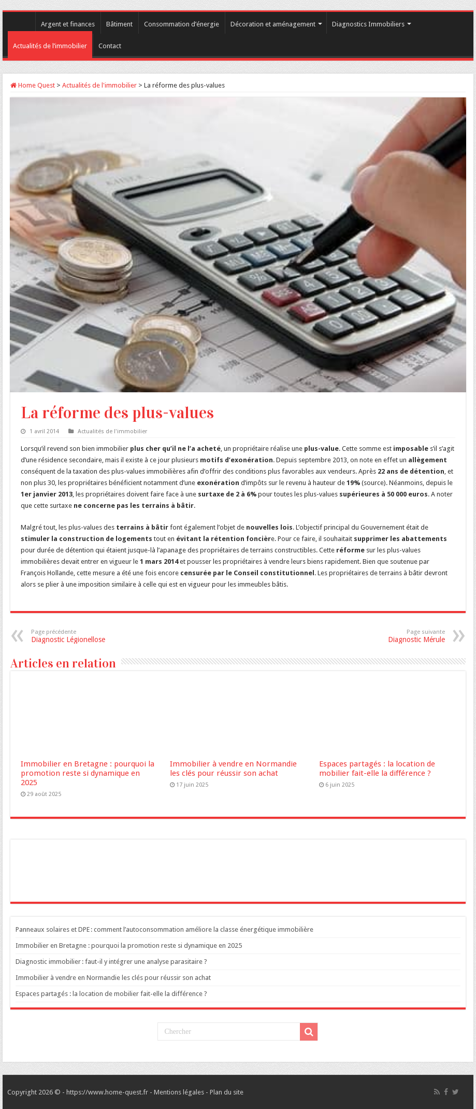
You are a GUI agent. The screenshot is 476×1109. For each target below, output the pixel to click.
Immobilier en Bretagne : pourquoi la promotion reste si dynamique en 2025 (87, 773)
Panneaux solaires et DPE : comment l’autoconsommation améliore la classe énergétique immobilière (164, 929)
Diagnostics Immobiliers (368, 24)
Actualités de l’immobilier (50, 46)
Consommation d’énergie (181, 24)
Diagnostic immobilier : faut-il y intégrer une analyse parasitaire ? (111, 961)
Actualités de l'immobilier (99, 85)
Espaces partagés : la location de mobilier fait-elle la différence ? (377, 768)
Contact (109, 46)
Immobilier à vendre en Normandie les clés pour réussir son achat (233, 768)
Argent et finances (68, 24)
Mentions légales (179, 1092)
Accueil (21, 23)
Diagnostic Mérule (392, 636)
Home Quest (32, 85)
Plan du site (226, 1092)
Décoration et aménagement (272, 24)
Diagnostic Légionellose (84, 636)
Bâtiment (119, 24)
